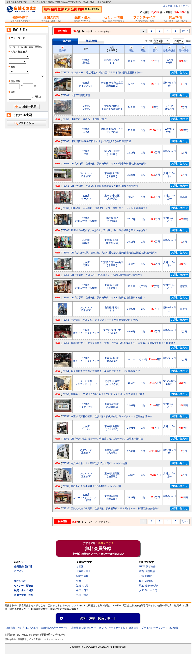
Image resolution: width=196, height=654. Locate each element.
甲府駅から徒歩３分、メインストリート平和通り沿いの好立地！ (105, 319)
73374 (65, 72)
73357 (65, 297)
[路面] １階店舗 (146, 571)
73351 (65, 438)
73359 (65, 252)
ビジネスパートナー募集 (112, 627)
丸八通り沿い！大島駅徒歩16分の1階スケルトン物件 (99, 463)
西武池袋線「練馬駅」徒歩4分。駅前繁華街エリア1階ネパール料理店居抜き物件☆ (115, 508)
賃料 (155, 49)
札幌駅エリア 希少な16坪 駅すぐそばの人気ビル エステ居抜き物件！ (108, 394)
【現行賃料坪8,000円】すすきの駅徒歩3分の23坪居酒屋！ (102, 141)
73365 (65, 141)
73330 (65, 508)
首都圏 (79, 566)
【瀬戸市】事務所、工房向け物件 (89, 119)
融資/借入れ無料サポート (54, 627)
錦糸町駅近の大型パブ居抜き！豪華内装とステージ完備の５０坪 (105, 371)
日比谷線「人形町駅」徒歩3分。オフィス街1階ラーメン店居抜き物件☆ (109, 208)
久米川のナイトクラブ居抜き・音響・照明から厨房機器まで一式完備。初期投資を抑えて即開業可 (123, 343)
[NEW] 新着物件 (146, 566)
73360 (65, 230)
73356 (65, 319)
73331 (65, 486)
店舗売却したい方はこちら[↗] (22, 627)
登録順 (62, 49)
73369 (65, 95)
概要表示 (91, 41)
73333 (65, 463)
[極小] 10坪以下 (146, 580)
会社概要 (133, 627)
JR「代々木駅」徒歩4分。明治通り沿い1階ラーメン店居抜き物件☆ (107, 438)
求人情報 (173, 627)
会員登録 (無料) (170, 6)
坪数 (131, 49)
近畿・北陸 (82, 585)
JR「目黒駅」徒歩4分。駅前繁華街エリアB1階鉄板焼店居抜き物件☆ (108, 297)
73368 (65, 119)
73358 (65, 275)
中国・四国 (82, 590)
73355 (65, 343)
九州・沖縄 (82, 595)
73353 (65, 394)
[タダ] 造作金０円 (147, 590)
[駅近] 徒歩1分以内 (148, 585)
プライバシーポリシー (153, 627)
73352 (65, 416)
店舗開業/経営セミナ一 (83, 627)
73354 (65, 371)
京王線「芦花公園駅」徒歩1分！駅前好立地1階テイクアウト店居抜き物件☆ (111, 416)
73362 (65, 185)
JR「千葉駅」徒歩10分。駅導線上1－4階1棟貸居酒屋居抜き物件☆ (106, 275)
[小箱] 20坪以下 (146, 576)
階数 (143, 49)
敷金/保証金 (169, 49)
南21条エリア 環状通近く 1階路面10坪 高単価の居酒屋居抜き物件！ (107, 72)
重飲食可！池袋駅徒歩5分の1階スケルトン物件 (96, 486)
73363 (65, 163)
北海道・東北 (83, 571)
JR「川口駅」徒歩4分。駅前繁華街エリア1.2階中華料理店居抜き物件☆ (109, 163)
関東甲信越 (82, 576)
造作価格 (184, 49)
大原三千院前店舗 (80, 95)
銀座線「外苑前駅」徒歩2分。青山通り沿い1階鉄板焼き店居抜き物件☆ (109, 230)
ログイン (184, 6)
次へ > (185, 30)
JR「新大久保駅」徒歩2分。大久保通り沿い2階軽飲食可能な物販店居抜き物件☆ (114, 252)
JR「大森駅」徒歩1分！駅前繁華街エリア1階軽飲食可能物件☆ (104, 185)
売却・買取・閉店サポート (98, 618)
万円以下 (37, 96)
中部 (78, 580)
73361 (65, 208)
